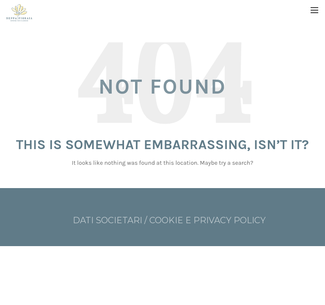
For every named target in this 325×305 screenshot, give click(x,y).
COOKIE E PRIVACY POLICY (207, 220)
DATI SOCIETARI (108, 220)
